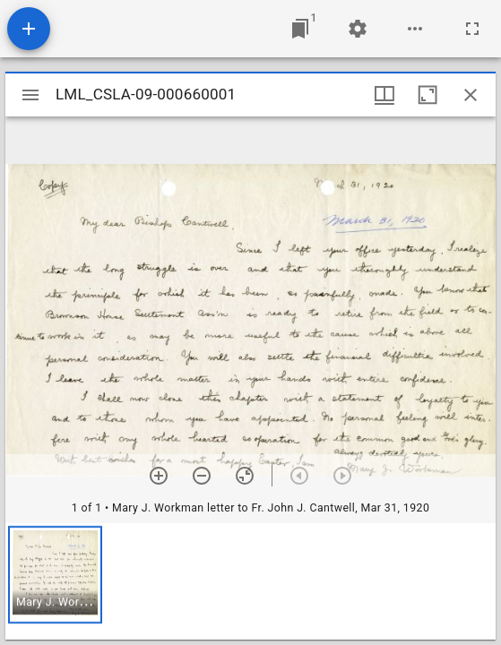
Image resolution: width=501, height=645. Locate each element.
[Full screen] (472, 28)
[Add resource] (28, 28)
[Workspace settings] (357, 28)
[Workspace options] (414, 28)
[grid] (250, 581)
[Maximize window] (427, 94)
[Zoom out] (201, 475)
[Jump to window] (300, 28)
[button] (55, 574)
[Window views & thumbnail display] (384, 94)
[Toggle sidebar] (30, 94)
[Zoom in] (158, 475)
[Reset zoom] (244, 475)
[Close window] (470, 94)
